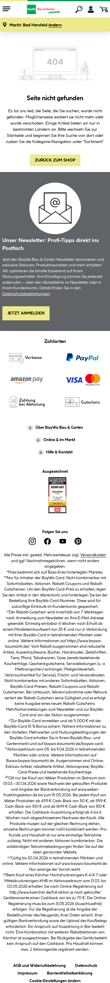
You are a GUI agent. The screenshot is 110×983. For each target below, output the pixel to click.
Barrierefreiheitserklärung (69, 972)
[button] (35, 25)
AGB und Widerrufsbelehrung (39, 964)
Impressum (28, 972)
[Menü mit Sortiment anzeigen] (6, 9)
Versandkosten (93, 555)
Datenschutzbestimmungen (26, 294)
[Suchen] (79, 9)
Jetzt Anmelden (26, 313)
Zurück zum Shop (55, 160)
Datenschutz (86, 964)
